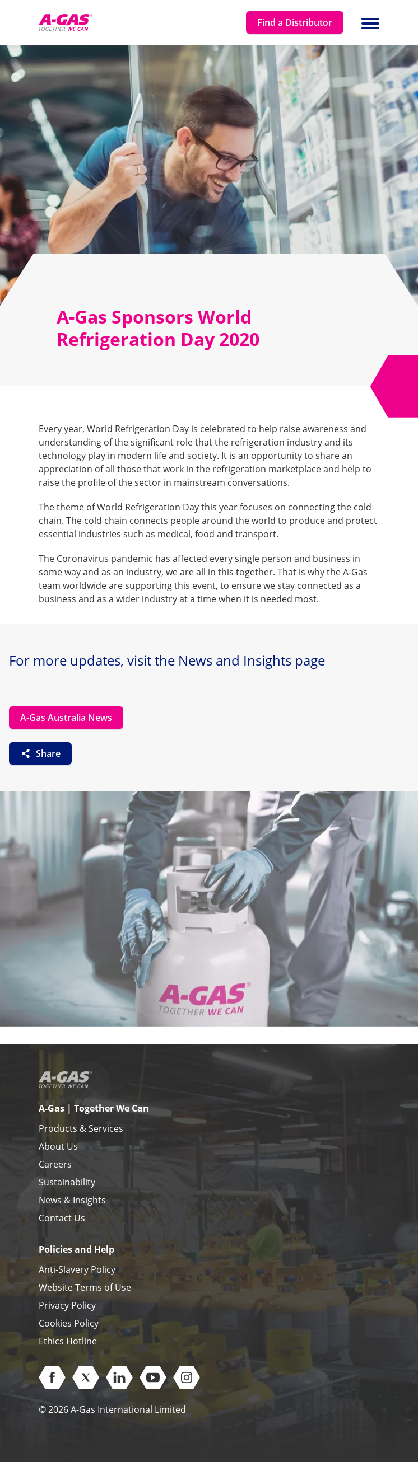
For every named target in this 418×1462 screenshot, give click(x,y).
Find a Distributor (294, 22)
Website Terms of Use (85, 1287)
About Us (58, 1146)
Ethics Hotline (68, 1341)
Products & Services (81, 1128)
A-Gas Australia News (66, 717)
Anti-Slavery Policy (77, 1269)
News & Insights (72, 1200)
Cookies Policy (69, 1323)
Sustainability (67, 1182)
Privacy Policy (67, 1305)
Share (40, 753)
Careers (55, 1164)
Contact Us (62, 1218)
